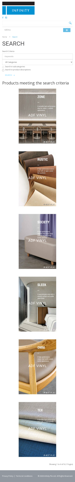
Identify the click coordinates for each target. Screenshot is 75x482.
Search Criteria (8, 51)
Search (15, 37)
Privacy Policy (7, 476)
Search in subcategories (13, 66)
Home (4, 37)
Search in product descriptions (16, 69)
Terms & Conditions (24, 476)
